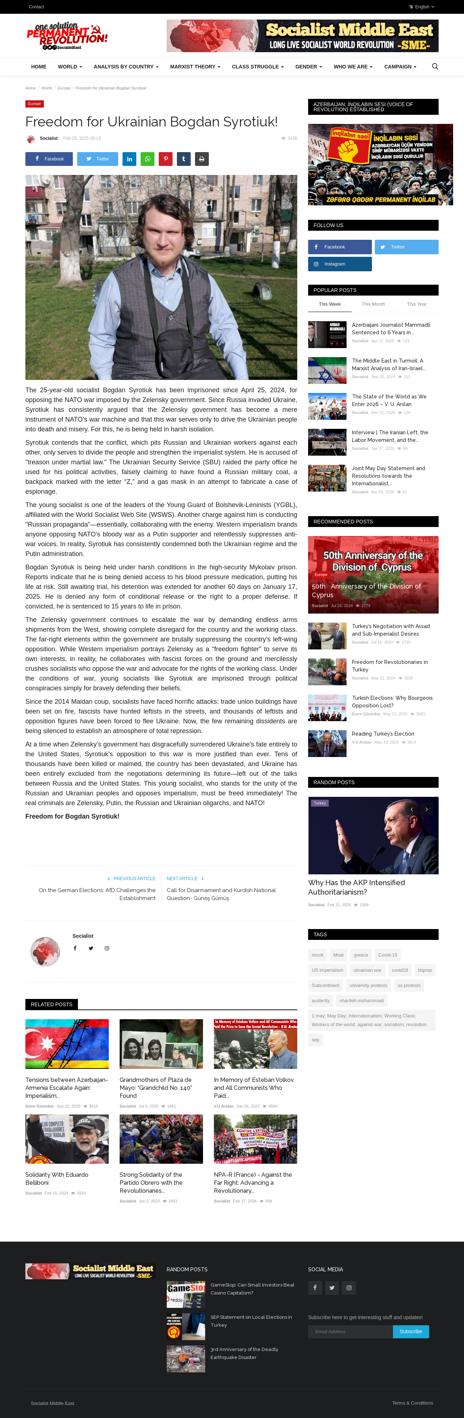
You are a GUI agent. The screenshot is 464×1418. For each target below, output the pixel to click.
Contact (36, 6)
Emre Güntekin (39, 1106)
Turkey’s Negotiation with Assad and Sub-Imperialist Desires (391, 630)
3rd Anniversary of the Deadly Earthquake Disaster (244, 1353)
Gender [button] (308, 67)
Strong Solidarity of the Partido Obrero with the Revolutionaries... (151, 1182)
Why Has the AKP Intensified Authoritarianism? (356, 887)
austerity (321, 1000)
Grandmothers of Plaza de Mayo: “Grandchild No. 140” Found (156, 1087)
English (422, 6)
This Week (330, 304)
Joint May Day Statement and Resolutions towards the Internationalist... (388, 475)
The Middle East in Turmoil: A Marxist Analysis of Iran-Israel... (389, 364)
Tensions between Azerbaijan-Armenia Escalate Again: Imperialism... (66, 1087)
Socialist (41, 139)
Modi (339, 955)
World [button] (70, 67)
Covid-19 (387, 955)
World (47, 88)
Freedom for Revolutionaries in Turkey (390, 666)
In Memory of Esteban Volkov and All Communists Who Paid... (254, 1087)
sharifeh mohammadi (362, 1000)
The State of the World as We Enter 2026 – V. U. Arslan (389, 400)
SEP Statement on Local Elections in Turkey (251, 1321)
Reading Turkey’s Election (383, 734)
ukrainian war (367, 970)
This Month (373, 304)
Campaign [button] (400, 67)
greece (361, 955)
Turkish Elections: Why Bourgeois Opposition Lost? (392, 701)
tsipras (425, 970)
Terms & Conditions (412, 1403)
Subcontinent (325, 985)
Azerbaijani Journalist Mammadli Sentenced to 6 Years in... (391, 328)
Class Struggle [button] (258, 67)
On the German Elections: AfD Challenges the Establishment (97, 894)
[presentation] (411, 808)
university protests (368, 985)
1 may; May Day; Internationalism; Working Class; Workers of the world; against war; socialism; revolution (369, 1020)
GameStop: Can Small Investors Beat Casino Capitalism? (252, 1289)
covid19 (400, 970)
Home (38, 67)
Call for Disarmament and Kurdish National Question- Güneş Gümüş (221, 894)
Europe (64, 88)
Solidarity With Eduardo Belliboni (56, 1178)
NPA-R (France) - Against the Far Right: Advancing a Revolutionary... (253, 1182)
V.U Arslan (223, 1106)
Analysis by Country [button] (126, 67)
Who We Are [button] (353, 67)
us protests (409, 985)
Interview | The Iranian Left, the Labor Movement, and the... (390, 436)
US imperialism (327, 970)
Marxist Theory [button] (195, 67)
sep (315, 1039)
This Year (417, 304)
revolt (317, 955)
